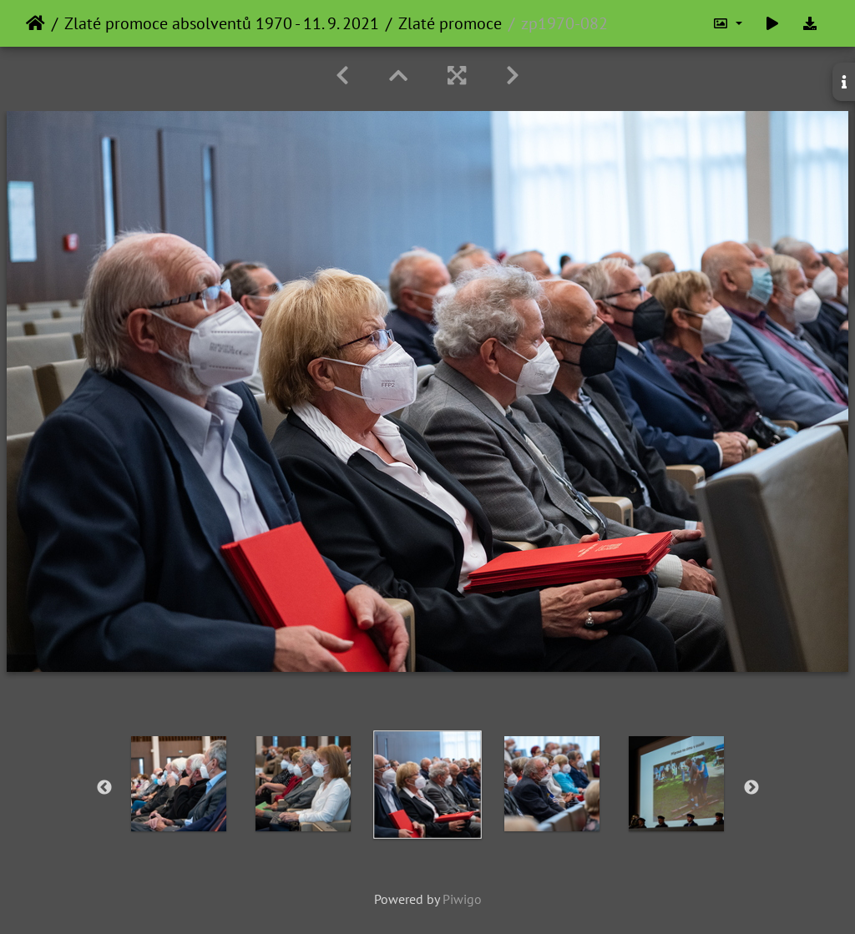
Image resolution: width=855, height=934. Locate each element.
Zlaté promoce (450, 23)
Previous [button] (104, 788)
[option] (179, 784)
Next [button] (751, 788)
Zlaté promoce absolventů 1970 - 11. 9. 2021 (221, 23)
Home (35, 23)
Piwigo (462, 899)
